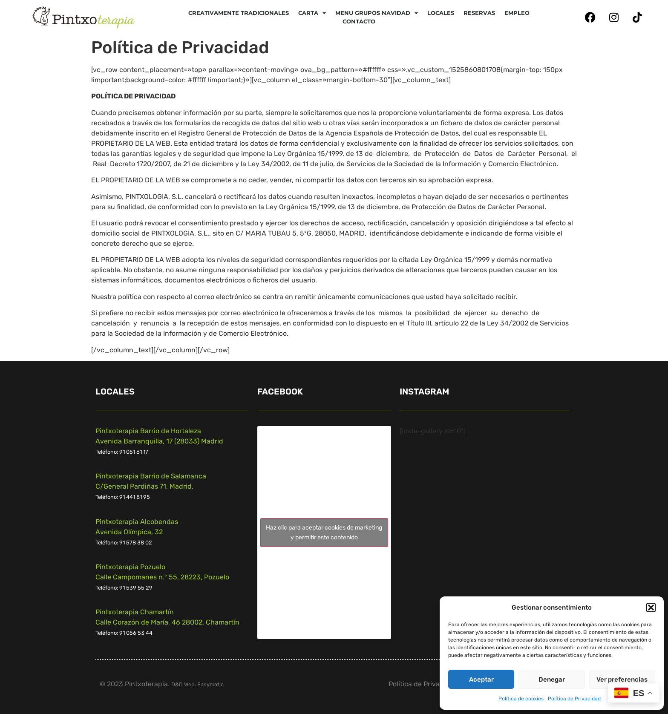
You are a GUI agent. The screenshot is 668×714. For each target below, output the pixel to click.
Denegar (551, 679)
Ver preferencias (622, 679)
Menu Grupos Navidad (376, 13)
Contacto (359, 21)
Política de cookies (521, 699)
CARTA (312, 13)
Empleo (517, 12)
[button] (651, 607)
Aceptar (481, 679)
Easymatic (210, 684)
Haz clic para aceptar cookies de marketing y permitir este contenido (324, 532)
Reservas (479, 12)
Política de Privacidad (574, 699)
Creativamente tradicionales (238, 12)
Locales (440, 12)
